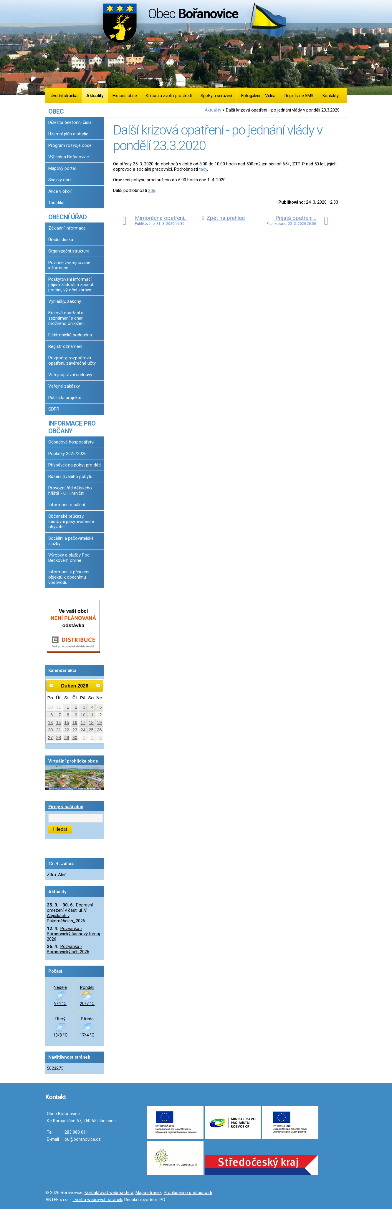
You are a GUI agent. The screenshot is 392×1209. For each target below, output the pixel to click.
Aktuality (94, 95)
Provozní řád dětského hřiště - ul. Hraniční (70, 490)
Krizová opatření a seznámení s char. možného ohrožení (66, 318)
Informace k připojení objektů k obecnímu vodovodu (68, 577)
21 (58, 730)
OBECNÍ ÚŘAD (67, 217)
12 (99, 715)
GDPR (53, 409)
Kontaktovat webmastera (109, 1192)
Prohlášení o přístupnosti (188, 1192)
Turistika (56, 202)
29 (66, 737)
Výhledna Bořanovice (68, 157)
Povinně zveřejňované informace (69, 265)
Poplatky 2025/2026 (67, 453)
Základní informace (67, 228)
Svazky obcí (59, 179)
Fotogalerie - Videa (258, 95)
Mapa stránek (148, 1192)
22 (66, 730)
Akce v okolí (60, 191)
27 (50, 737)
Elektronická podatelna (70, 335)
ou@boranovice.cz (82, 1139)
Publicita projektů (64, 397)
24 (83, 730)
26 (99, 730)
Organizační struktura (69, 251)
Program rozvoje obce (70, 145)
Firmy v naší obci (65, 806)
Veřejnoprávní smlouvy (70, 374)
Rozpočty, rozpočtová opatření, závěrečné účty (72, 360)
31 (58, 707)
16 (74, 722)
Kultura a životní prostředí (168, 95)
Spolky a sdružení (216, 95)
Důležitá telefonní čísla (70, 122)
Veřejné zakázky (64, 386)
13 (50, 722)
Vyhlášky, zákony (64, 301)
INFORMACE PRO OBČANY (71, 427)
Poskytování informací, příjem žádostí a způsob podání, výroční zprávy (71, 285)
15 (66, 722)
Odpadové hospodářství (71, 442)
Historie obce (125, 95)
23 (74, 730)
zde (151, 190)
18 (91, 722)
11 (91, 715)
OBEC (56, 111)
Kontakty (330, 95)
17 (83, 722)
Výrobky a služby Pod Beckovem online (69, 557)
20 (50, 730)
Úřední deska (60, 239)
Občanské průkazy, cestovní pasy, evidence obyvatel (71, 521)
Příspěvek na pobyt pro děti (74, 465)
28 (58, 737)
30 (50, 707)
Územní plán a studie (68, 134)
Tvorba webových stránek (97, 1199)
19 (99, 722)
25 (91, 730)
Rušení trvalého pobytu (70, 476)
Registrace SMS (299, 95)
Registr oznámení (65, 346)
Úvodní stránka (64, 95)
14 (58, 722)
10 (83, 715)
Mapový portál (62, 168)
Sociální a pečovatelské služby (71, 541)
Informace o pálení (66, 504)
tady (203, 169)
